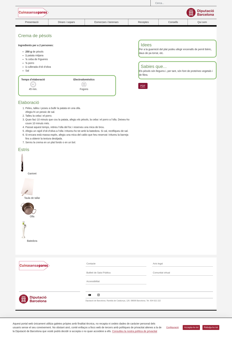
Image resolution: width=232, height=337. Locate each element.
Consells (173, 22)
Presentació (31, 22)
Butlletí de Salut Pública (98, 317)
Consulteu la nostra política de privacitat (134, 331)
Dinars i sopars (66, 22)
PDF (142, 85)
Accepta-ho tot (191, 327)
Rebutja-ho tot (211, 327)
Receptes (143, 22)
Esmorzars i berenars (106, 22)
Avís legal (158, 308)
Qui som (202, 22)
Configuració (172, 327)
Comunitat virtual (161, 317)
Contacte (91, 308)
